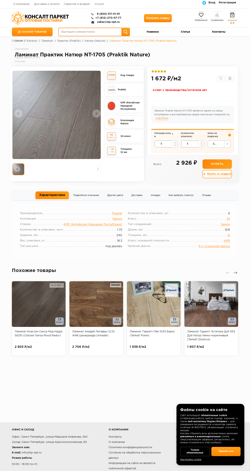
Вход (212, 3)
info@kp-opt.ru (32, 453)
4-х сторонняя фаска (212, 250)
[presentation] (18, 114)
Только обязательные (195, 450)
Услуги (99, 4)
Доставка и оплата (46, 4)
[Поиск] (125, 32)
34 (226, 223)
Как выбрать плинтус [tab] (181, 198)
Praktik (117, 218)
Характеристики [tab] (52, 198)
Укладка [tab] (155, 198)
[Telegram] (204, 3)
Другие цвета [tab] (115, 198)
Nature (117, 223)
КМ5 (225, 245)
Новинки (153, 32)
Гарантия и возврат (77, 4)
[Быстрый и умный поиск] (94, 32)
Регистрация (227, 3)
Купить (217, 167)
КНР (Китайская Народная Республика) (93, 228)
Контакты (218, 32)
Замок (223, 228)
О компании (21, 4)
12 (226, 239)
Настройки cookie (190, 460)
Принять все (226, 450)
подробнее (166, 119)
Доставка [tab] (136, 198)
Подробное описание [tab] (86, 198)
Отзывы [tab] (206, 198)
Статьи (185, 32)
